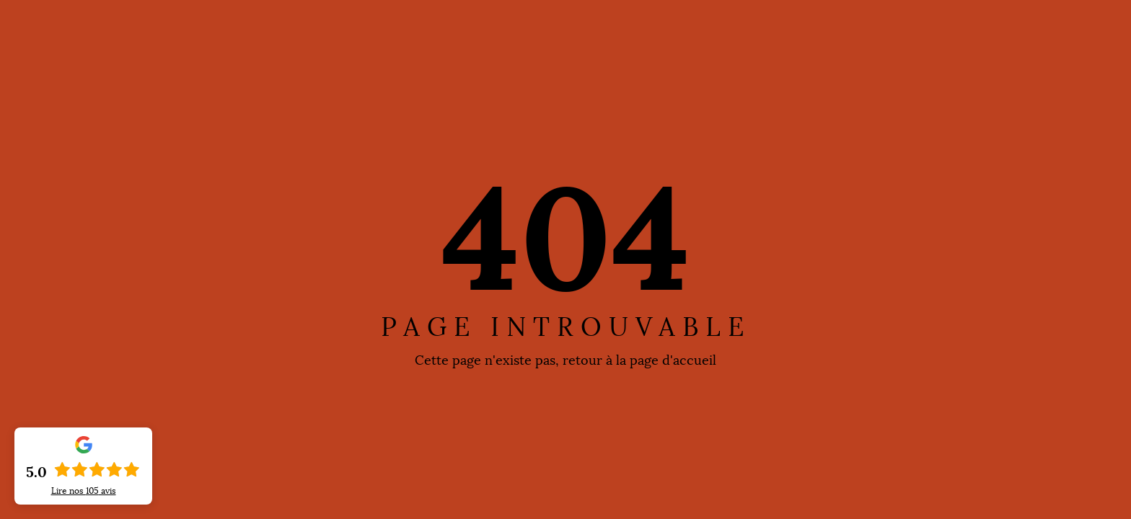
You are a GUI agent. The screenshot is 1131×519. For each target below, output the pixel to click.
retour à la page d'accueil (639, 360)
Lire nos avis (83, 491)
